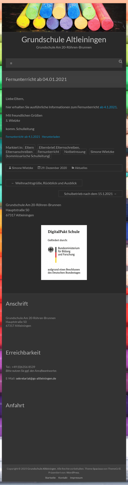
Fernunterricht (48, 151)
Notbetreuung (74, 151)
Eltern (29, 147)
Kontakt (62, 477)
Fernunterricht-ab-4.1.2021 (23, 136)
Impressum (76, 477)
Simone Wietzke (22, 168)
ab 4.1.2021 (108, 107)
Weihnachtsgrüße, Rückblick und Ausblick (44, 183)
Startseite (50, 477)
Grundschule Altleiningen (64, 39)
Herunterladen (51, 136)
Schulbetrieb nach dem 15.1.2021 (90, 194)
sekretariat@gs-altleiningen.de (36, 378)
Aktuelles (81, 168)
